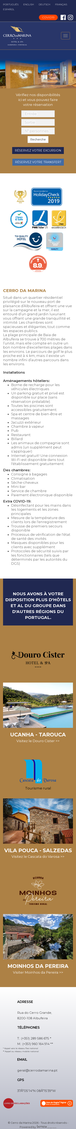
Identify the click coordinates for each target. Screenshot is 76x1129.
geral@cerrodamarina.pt (37, 1070)
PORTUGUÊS (10, 4)
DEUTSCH (44, 4)
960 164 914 (40, 1044)
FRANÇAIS (61, 4)
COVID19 (48, 17)
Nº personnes (37, 131)
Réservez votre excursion (38, 150)
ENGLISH (28, 4)
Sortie (30, 122)
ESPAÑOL (8, 9)
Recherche (38, 139)
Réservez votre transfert (38, 162)
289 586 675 (40, 1038)
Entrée (31, 114)
